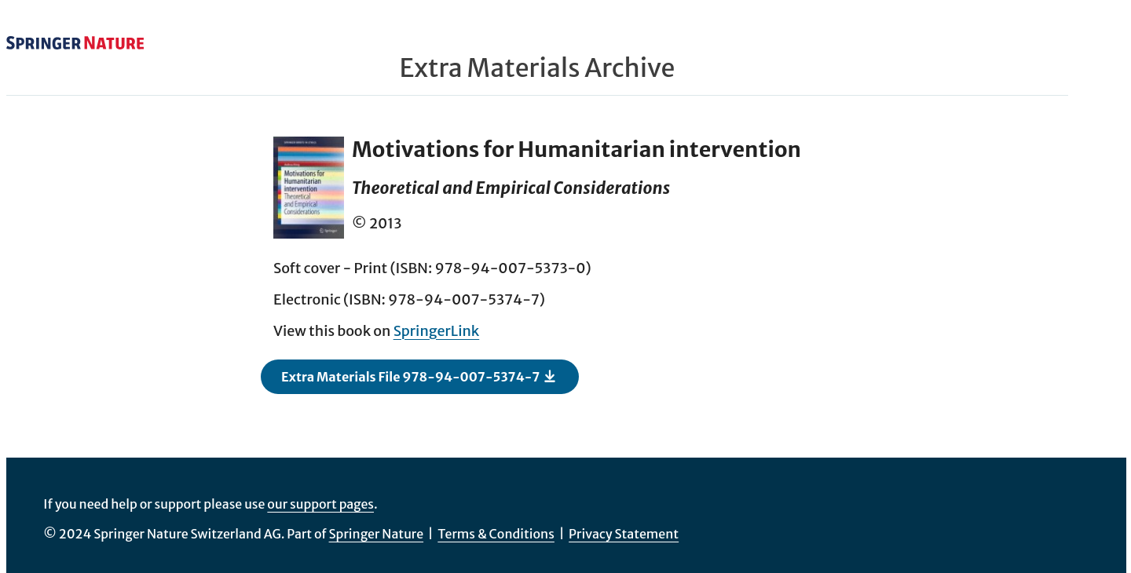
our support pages (320, 504)
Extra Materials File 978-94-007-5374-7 (419, 376)
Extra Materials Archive (537, 68)
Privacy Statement (624, 534)
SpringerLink (436, 331)
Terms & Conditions (496, 534)
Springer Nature (376, 534)
